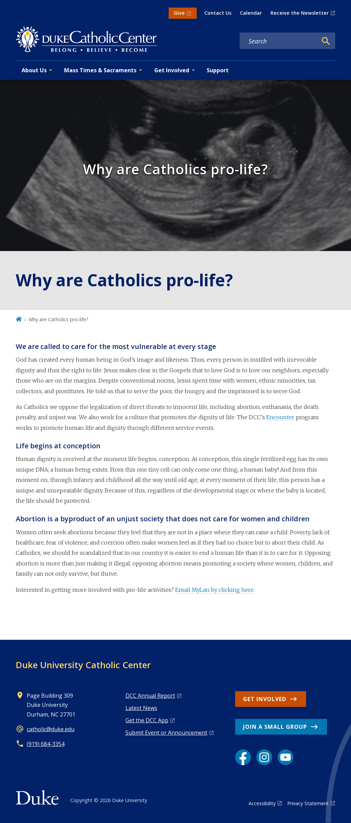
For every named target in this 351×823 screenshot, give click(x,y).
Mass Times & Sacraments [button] (100, 70)
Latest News (141, 708)
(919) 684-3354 (45, 744)
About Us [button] (34, 70)
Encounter (280, 417)
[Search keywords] (278, 41)
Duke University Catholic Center (83, 665)
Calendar (251, 13)
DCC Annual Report (150, 695)
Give (179, 13)
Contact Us (217, 13)
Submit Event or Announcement (166, 732)
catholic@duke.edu (50, 729)
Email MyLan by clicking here (214, 589)
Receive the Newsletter (299, 13)
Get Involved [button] (171, 70)
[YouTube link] (285, 757)
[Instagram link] (264, 757)
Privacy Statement (308, 803)
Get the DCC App (146, 720)
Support (218, 70)
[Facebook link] (243, 757)
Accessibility (262, 803)
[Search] (326, 41)
